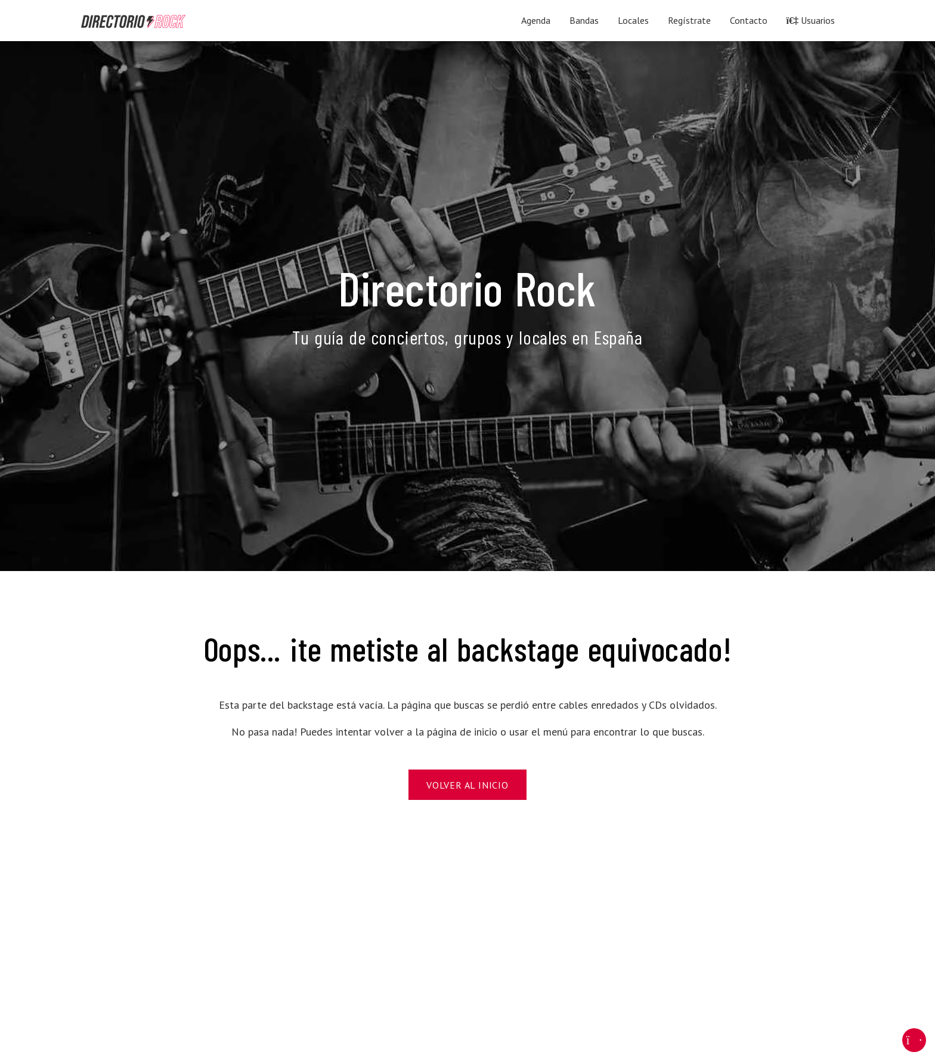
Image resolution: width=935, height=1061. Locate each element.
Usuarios (811, 20)
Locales (633, 20)
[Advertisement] (439, 940)
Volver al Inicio (467, 785)
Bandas (584, 20)
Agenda (535, 20)
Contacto (748, 20)
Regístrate (689, 20)
